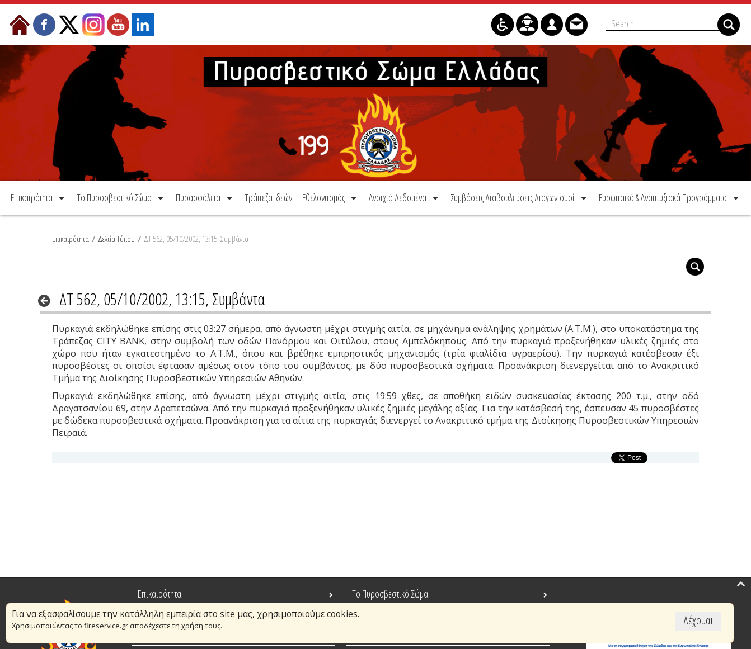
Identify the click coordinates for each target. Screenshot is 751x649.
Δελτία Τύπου (116, 238)
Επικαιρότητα (70, 238)
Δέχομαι (698, 620)
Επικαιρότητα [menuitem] (159, 593)
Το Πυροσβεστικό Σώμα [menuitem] (390, 593)
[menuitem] (38, 197)
